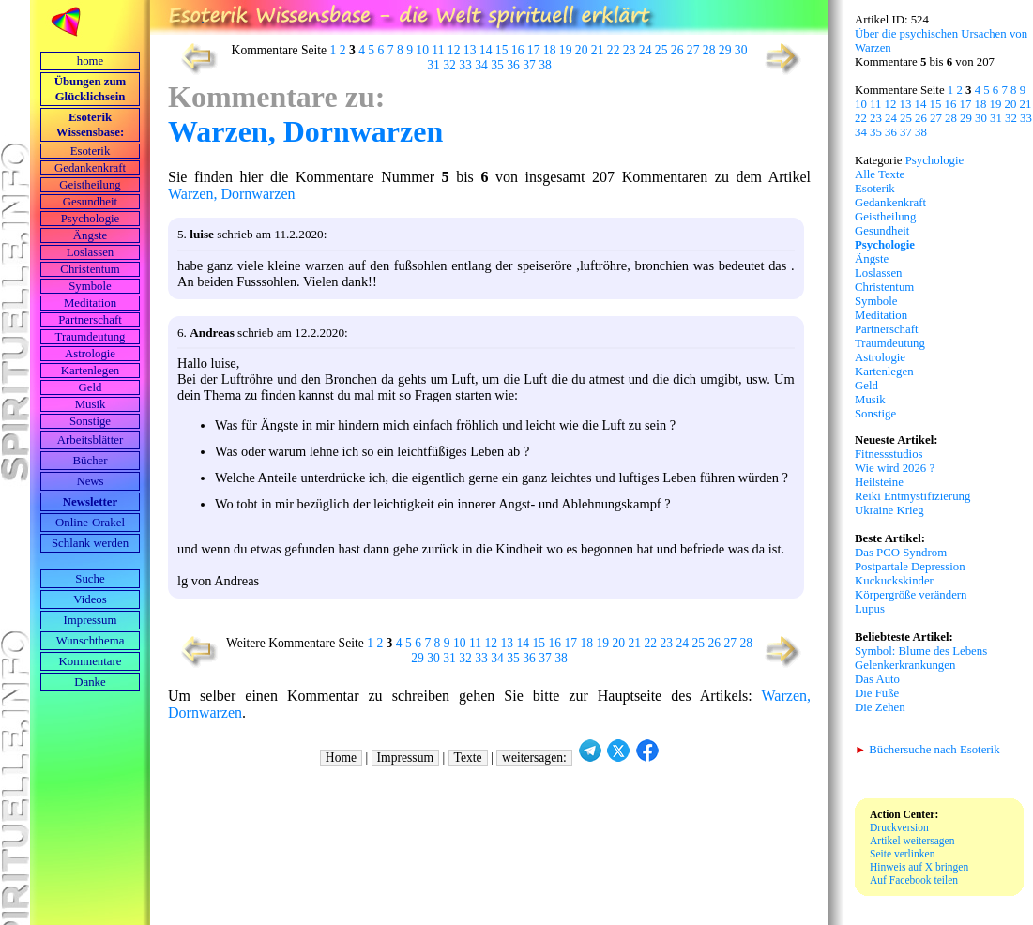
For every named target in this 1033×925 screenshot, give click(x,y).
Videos (90, 599)
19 (565, 50)
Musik (90, 404)
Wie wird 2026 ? (894, 468)
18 (549, 50)
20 (581, 50)
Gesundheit (90, 201)
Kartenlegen (90, 370)
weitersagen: (534, 758)
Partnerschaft (90, 319)
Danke (89, 682)
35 (497, 65)
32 (449, 65)
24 (645, 50)
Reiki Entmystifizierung (912, 496)
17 (533, 50)
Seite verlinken (902, 853)
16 (517, 50)
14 (486, 50)
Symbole (90, 286)
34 (481, 65)
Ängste (90, 235)
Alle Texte (879, 174)
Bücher (90, 460)
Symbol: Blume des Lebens (921, 651)
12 (454, 50)
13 (470, 50)
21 (597, 50)
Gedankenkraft (90, 167)
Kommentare (90, 661)
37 (529, 65)
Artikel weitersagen (912, 840)
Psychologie (90, 218)
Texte (468, 758)
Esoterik (90, 151)
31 (433, 65)
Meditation (90, 303)
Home (341, 758)
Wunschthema (90, 640)
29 (725, 50)
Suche (89, 578)
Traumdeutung (90, 336)
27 (693, 50)
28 (709, 50)
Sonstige (90, 421)
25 (661, 50)
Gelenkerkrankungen (905, 665)
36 (513, 65)
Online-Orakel (90, 522)
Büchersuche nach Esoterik (927, 749)
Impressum (90, 620)
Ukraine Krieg (889, 510)
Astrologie (90, 353)
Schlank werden (90, 543)
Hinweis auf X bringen (919, 866)
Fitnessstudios (889, 454)
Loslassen (90, 252)
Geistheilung (89, 184)
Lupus (870, 608)
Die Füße (877, 693)
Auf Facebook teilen (914, 880)
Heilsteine (879, 482)
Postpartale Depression (910, 566)
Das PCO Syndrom (901, 552)
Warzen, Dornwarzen (305, 131)
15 (502, 50)
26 (677, 50)
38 (545, 65)
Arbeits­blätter (90, 440)
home (90, 61)
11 (438, 50)
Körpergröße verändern (911, 594)
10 (422, 50)
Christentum (89, 269)
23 (629, 50)
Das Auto (877, 679)
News (89, 481)
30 (741, 50)
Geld (90, 387)
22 (613, 50)
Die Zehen (880, 707)
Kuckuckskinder (894, 580)
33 (465, 65)
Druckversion (899, 827)
